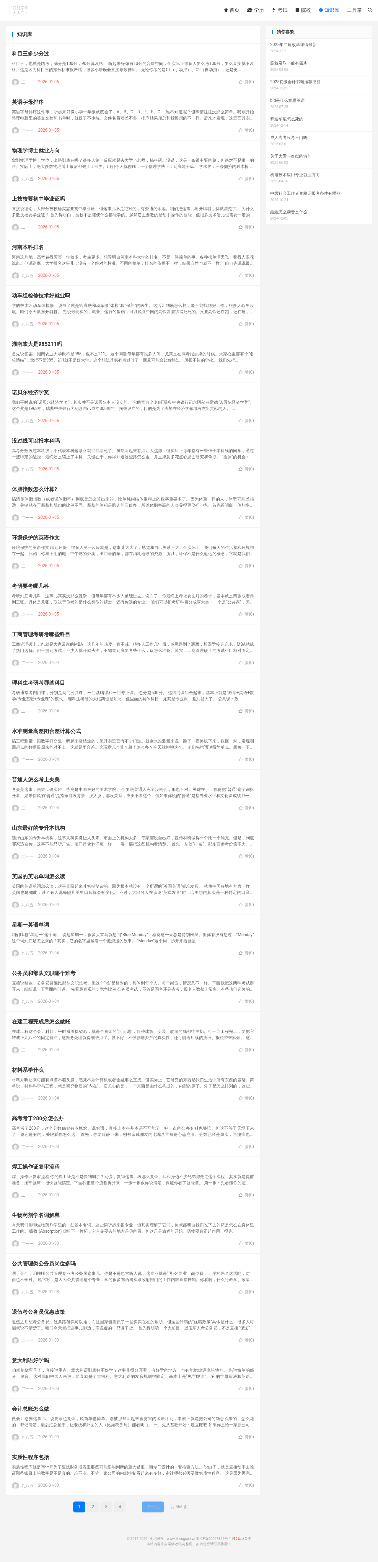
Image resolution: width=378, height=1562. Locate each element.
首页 (231, 10)
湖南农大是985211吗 (37, 345)
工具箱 (354, 10)
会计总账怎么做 (30, 1410)
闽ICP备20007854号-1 (213, 1540)
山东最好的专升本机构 (38, 829)
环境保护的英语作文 (36, 539)
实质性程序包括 (30, 1458)
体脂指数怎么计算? (34, 491)
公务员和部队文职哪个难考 (44, 974)
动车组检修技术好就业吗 (41, 297)
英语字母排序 (28, 103)
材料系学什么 (28, 1071)
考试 (279, 10)
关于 (247, 1540)
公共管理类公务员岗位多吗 (44, 1265)
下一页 (153, 1508)
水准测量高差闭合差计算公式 (46, 733)
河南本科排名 (28, 249)
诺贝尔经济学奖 (30, 394)
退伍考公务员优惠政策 (38, 1313)
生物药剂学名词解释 (36, 1216)
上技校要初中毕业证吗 (38, 200)
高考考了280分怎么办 (37, 1120)
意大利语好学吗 (30, 1362)
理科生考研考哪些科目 (38, 684)
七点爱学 (157, 1540)
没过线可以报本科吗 (36, 442)
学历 (255, 10)
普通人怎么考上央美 (36, 781)
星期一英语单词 (30, 926)
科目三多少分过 (30, 55)
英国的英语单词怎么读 (38, 878)
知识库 (328, 10)
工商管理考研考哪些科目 (41, 636)
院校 (303, 10)
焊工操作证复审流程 (36, 1168)
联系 (237, 1540)
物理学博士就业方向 (36, 152)
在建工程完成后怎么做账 (41, 1023)
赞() (246, 83)
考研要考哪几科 (30, 587)
